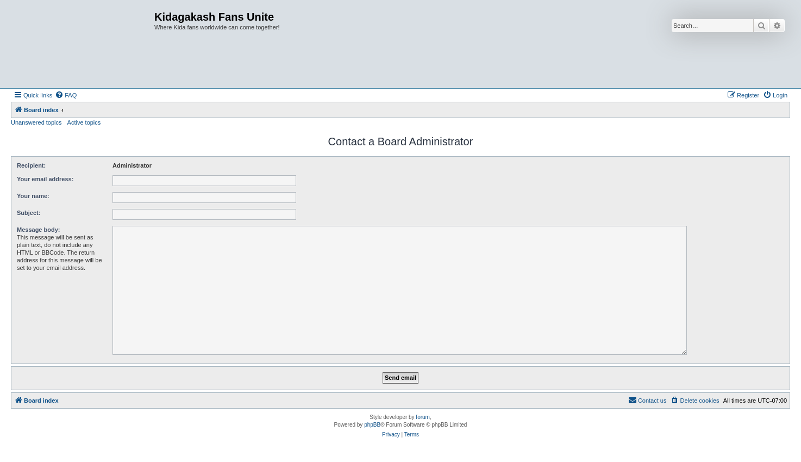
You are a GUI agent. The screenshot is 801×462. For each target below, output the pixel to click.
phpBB (372, 425)
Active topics (84, 122)
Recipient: (31, 165)
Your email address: (45, 179)
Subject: (28, 213)
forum (423, 417)
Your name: (33, 196)
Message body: (38, 229)
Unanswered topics (36, 122)
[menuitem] (66, 95)
